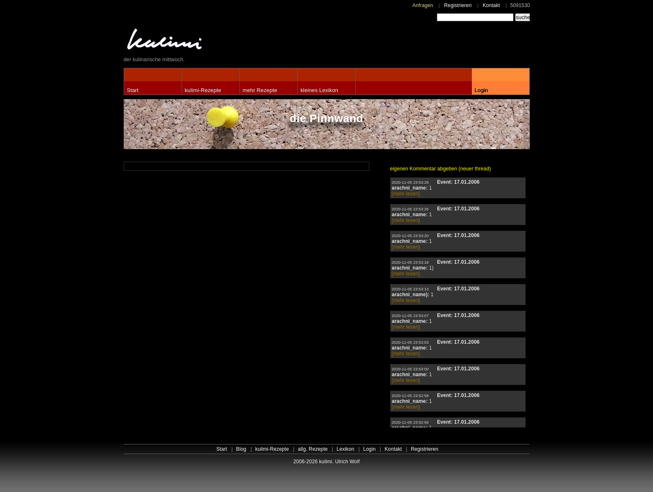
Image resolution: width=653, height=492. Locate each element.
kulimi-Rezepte (203, 90)
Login (481, 90)
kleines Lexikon (320, 90)
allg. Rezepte (313, 449)
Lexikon (345, 449)
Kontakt (491, 5)
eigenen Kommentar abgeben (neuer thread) (440, 169)
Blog (241, 449)
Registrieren (457, 5)
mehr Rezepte (260, 90)
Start (133, 90)
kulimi (203, 41)
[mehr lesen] (406, 194)
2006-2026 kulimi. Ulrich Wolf (326, 462)
